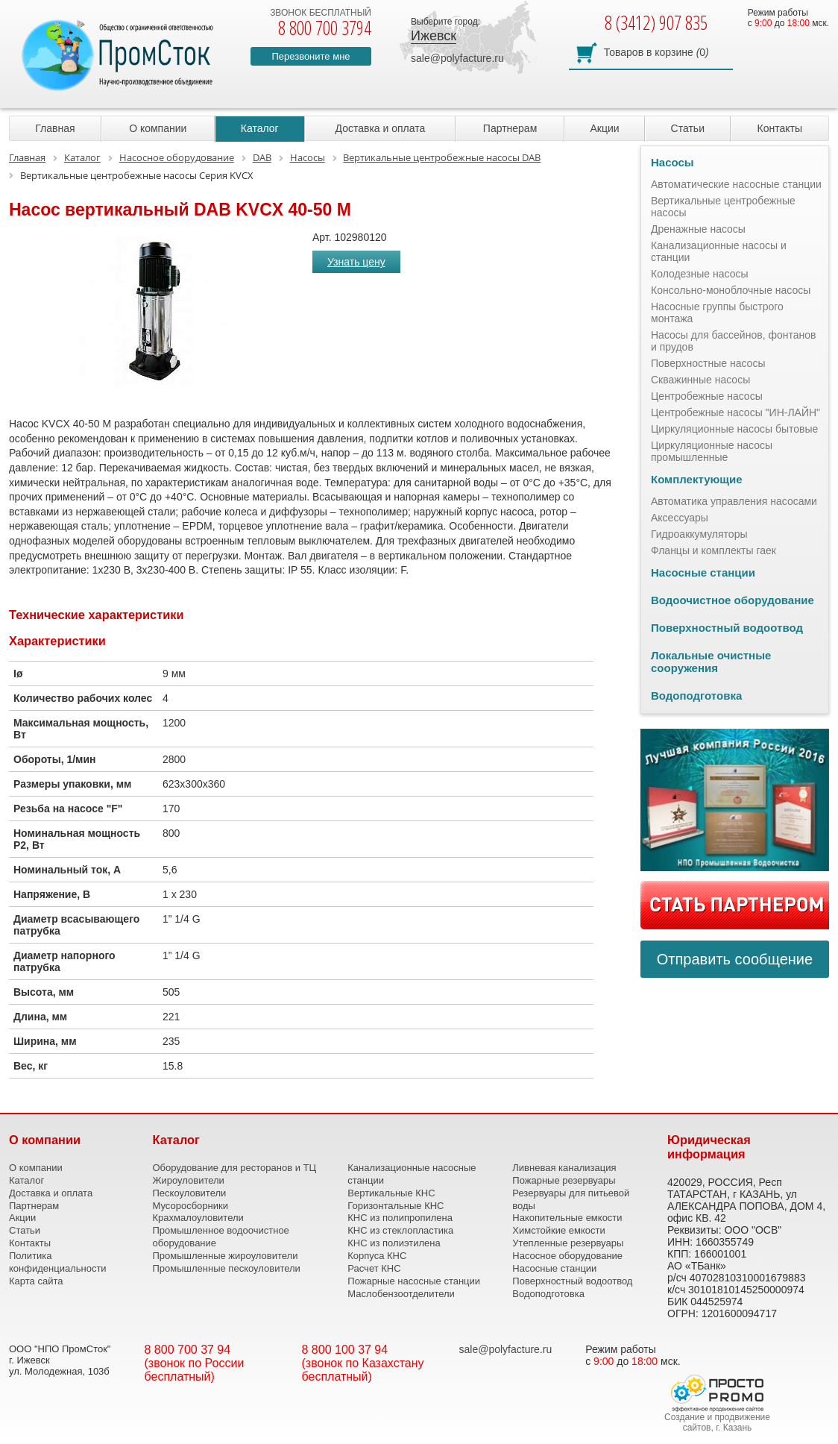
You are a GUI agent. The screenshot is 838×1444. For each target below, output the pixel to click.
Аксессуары (679, 518)
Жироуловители (188, 1180)
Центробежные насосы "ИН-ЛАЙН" (735, 412)
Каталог (260, 128)
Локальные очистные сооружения (711, 661)
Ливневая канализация (564, 1167)
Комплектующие (697, 479)
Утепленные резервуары (567, 1243)
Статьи (688, 128)
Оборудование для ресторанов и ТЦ (235, 1167)
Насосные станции (703, 572)
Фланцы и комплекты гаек (713, 550)
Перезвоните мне (310, 56)
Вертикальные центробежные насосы (723, 207)
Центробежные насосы (707, 396)
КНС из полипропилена (400, 1217)
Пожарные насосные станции (413, 1281)
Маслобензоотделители (401, 1293)
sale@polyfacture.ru (457, 58)
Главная (55, 128)
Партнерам (510, 128)
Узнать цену (356, 262)
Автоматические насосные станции (736, 184)
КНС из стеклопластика (400, 1230)
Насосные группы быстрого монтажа (717, 312)
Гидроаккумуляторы (699, 534)
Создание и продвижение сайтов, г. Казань (717, 1422)
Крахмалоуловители (198, 1217)
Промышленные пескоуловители (226, 1268)
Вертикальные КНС (391, 1193)
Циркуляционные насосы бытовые (734, 429)
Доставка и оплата (380, 128)
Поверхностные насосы (708, 363)
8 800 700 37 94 (188, 1349)
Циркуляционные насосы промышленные (711, 451)
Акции (604, 128)
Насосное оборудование (567, 1255)
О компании (157, 128)
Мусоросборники (190, 1205)
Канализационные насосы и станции (719, 251)
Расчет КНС (373, 1268)
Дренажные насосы (698, 229)
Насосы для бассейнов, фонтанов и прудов (733, 341)
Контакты (779, 128)
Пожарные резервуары (563, 1180)
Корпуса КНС (376, 1255)
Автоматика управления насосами (734, 501)
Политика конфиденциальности (58, 1262)
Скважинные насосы (700, 380)
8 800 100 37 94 (345, 1349)
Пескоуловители (190, 1193)
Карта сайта (36, 1281)
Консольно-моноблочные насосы (730, 290)
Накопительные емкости (567, 1217)
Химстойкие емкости (558, 1230)
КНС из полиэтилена (393, 1243)
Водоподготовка (696, 695)
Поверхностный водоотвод (727, 627)
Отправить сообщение (735, 959)
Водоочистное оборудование (732, 600)
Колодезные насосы (700, 274)
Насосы (672, 162)
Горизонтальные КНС (395, 1205)
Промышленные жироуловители (225, 1255)
